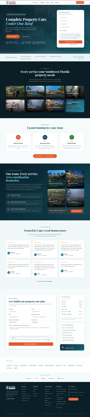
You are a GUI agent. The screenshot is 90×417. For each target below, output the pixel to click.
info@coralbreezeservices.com (76, 392)
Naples (46, 400)
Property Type (34, 319)
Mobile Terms (60, 413)
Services (35, 2)
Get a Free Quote (13, 36)
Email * (10, 314)
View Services (26, 36)
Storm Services (24, 400)
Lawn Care (23, 389)
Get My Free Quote (70, 42)
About (47, 2)
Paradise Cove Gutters (61, 401)
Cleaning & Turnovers (26, 395)
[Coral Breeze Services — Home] (11, 2)
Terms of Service (53, 413)
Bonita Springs (48, 398)
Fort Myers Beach (48, 393)
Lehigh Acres (47, 405)
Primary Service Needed (14, 319)
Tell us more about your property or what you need (19, 325)
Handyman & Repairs (25, 398)
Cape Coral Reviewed (61, 389)
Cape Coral (47, 389)
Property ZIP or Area (35, 314)
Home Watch (24, 393)
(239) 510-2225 (73, 44)
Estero (46, 395)
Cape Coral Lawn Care (61, 391)
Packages (42, 2)
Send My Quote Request (31, 344)
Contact (57, 2)
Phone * (33, 309)
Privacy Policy (45, 413)
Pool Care (23, 391)
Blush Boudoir (59, 407)
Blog (52, 2)
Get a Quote (80, 2)
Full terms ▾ (78, 35)
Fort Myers (47, 391)
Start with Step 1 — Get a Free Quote (45, 156)
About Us (35, 389)
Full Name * (11, 309)
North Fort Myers (48, 402)
